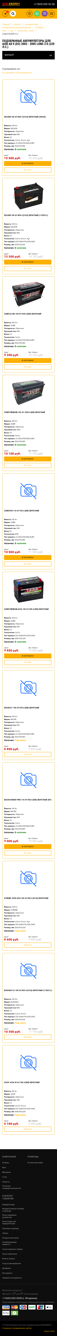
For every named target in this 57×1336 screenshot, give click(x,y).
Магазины (6, 1172)
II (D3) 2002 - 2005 (25, 31)
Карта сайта (49, 1331)
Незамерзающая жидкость (9, 1243)
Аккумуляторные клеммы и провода (13, 1210)
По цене (7, 72)
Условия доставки (35, 1163)
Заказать (28, 754)
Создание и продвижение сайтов (16, 1328)
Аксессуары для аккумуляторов (9, 1223)
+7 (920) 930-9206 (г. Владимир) (19, 1298)
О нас (4, 1177)
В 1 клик (27, 170)
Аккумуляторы (8, 1205)
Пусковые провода (10, 1229)
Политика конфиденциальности (11, 1187)
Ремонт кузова (8, 1259)
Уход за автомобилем (11, 1264)
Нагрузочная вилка (10, 1238)
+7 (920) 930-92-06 (44, 4)
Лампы (5, 1233)
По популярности (22, 72)
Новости (6, 1182)
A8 (11, 31)
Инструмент (7, 1273)
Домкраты (6, 1268)
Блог (4, 1168)
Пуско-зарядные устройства (9, 1216)
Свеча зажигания (9, 1254)
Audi (4, 31)
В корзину (28, 163)
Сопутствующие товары (12, 1249)
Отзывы (5, 1163)
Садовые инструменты (12, 1278)
